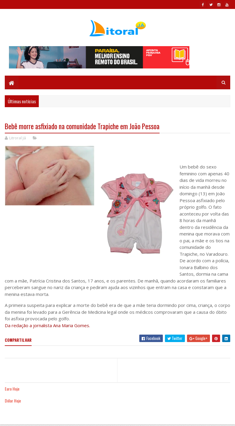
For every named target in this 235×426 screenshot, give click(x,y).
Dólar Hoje (13, 400)
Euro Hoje (12, 389)
